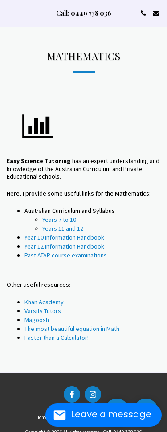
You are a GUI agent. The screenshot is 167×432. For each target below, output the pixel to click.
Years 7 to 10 (59, 220)
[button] (9, 12)
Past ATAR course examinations (65, 255)
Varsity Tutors (42, 311)
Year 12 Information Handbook (64, 246)
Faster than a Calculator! (56, 338)
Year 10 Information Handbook (64, 237)
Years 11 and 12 (62, 228)
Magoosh (36, 320)
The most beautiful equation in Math (71, 329)
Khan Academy (44, 302)
